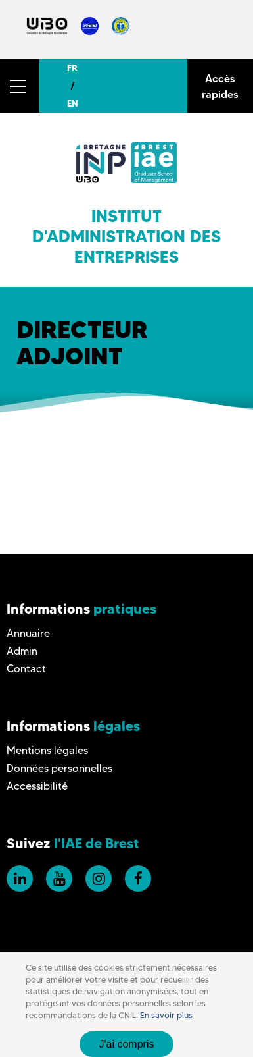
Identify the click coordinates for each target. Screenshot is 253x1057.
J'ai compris (126, 1044)
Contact (26, 669)
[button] (19, 86)
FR (72, 68)
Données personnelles (59, 768)
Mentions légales (47, 750)
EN (72, 103)
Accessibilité (37, 786)
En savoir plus (166, 1015)
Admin (22, 651)
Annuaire (28, 633)
